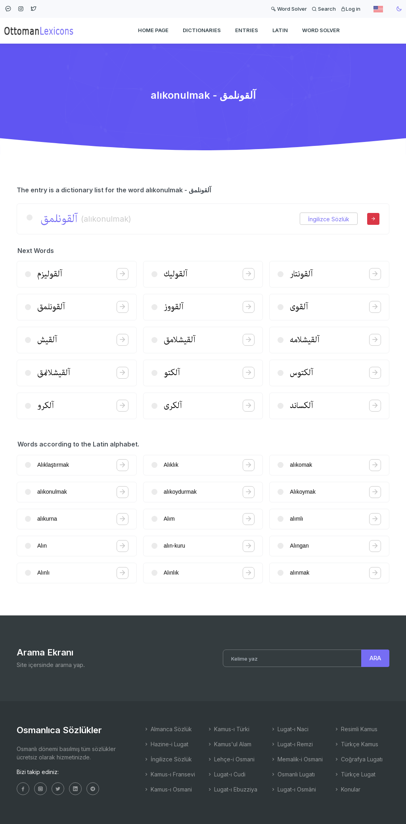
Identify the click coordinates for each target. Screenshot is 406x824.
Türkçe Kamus (356, 744)
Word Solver (289, 9)
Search (324, 9)
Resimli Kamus (355, 729)
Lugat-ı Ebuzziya (232, 789)
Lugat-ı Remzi (291, 744)
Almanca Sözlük (168, 729)
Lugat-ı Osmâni (293, 789)
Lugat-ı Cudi (226, 774)
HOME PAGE (153, 30)
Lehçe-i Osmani (231, 759)
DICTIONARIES (202, 30)
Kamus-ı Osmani (168, 789)
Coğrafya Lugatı (358, 759)
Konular (347, 789)
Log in (350, 9)
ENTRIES (246, 30)
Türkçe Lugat (354, 774)
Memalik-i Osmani (296, 759)
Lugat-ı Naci (289, 729)
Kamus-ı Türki (228, 729)
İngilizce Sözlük (328, 219)
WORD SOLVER (321, 30)
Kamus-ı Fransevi (169, 774)
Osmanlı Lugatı (292, 774)
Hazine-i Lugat (166, 744)
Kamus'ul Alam (229, 744)
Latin (280, 30)
